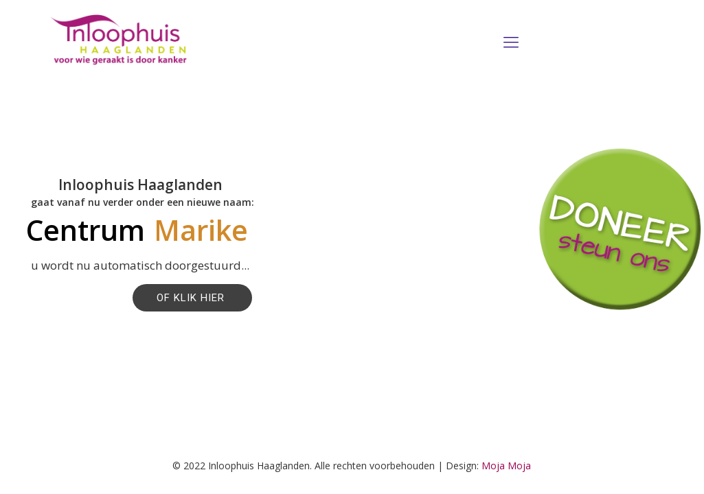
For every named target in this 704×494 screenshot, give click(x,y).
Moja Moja (506, 465)
